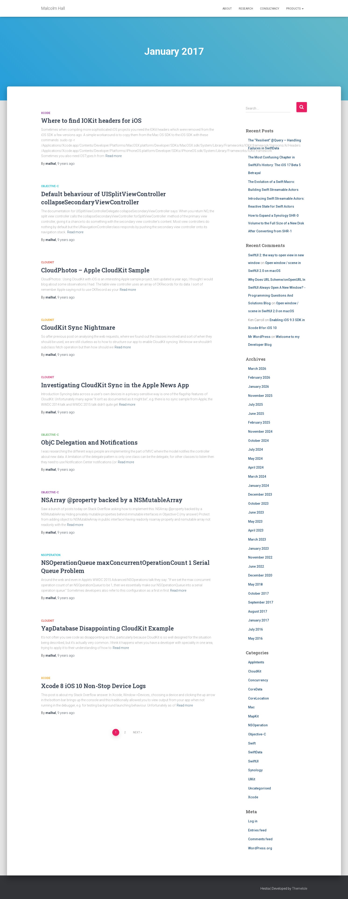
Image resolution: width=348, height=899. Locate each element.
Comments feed (260, 839)
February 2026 (259, 377)
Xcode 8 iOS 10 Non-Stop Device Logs (93, 686)
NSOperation (50, 555)
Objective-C (50, 186)
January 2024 (258, 485)
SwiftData (255, 752)
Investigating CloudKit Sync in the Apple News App (115, 385)
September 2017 (260, 602)
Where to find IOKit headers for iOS (91, 120)
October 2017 (258, 593)
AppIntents (256, 662)
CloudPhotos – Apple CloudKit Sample (95, 270)
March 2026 (257, 369)
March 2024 (257, 476)
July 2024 (255, 449)
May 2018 (255, 584)
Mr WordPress (259, 337)
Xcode (45, 113)
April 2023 (256, 530)
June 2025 (256, 413)
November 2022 (260, 557)
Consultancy (269, 8)
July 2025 (255, 404)
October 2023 (258, 503)
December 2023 (260, 494)
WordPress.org (260, 848)
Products (295, 8)
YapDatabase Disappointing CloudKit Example (107, 628)
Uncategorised (259, 788)
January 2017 (258, 620)
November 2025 (260, 396)
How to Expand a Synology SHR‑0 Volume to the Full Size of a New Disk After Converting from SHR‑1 (276, 223)
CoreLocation (258, 698)
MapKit (253, 716)
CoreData (255, 689)
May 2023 (255, 521)
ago (66, 163)
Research (246, 8)
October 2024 (258, 441)
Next (136, 732)
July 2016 (255, 629)
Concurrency (258, 680)
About (227, 8)
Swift (252, 743)
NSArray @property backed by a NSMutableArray (112, 500)
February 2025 (259, 422)
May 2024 (255, 458)
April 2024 (256, 467)
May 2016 (255, 638)
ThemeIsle (299, 888)
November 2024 (260, 431)
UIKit (251, 779)
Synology (255, 770)
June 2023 (256, 512)
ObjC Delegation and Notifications (89, 442)
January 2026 (258, 386)
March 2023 (257, 539)
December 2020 (260, 575)
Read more (113, 156)
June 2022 (256, 566)
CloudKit (47, 262)
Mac (251, 707)
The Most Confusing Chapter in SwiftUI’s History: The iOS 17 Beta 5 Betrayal (274, 165)
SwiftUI (253, 761)
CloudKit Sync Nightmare (78, 327)
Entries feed (257, 830)
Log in (252, 821)
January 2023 (258, 548)
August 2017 (257, 611)
